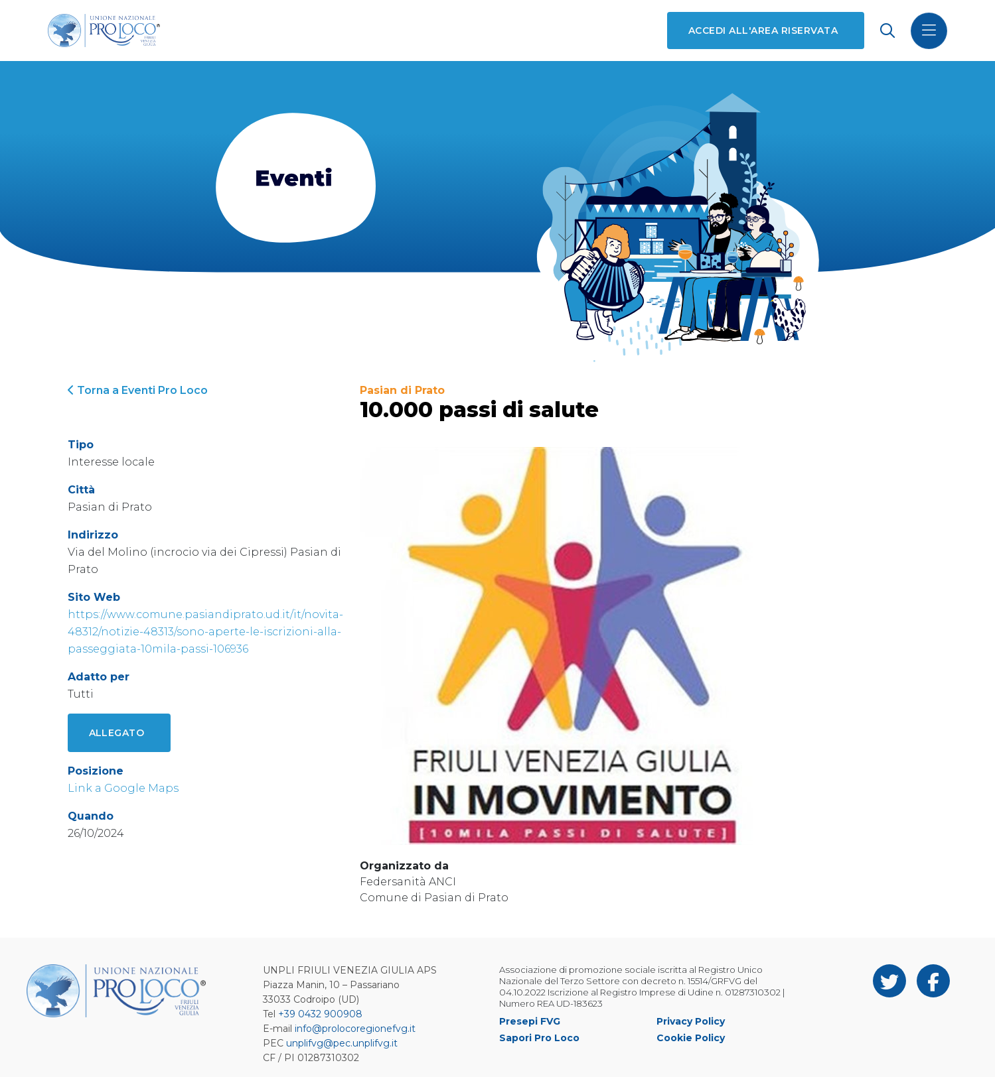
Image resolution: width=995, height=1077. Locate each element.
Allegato (117, 733)
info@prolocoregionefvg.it (355, 1029)
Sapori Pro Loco (539, 1038)
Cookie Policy (690, 1038)
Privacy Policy (690, 1021)
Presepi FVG (529, 1021)
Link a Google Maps (123, 788)
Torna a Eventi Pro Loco (138, 390)
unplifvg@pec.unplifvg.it (342, 1043)
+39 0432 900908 (320, 1014)
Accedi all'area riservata (763, 30)
